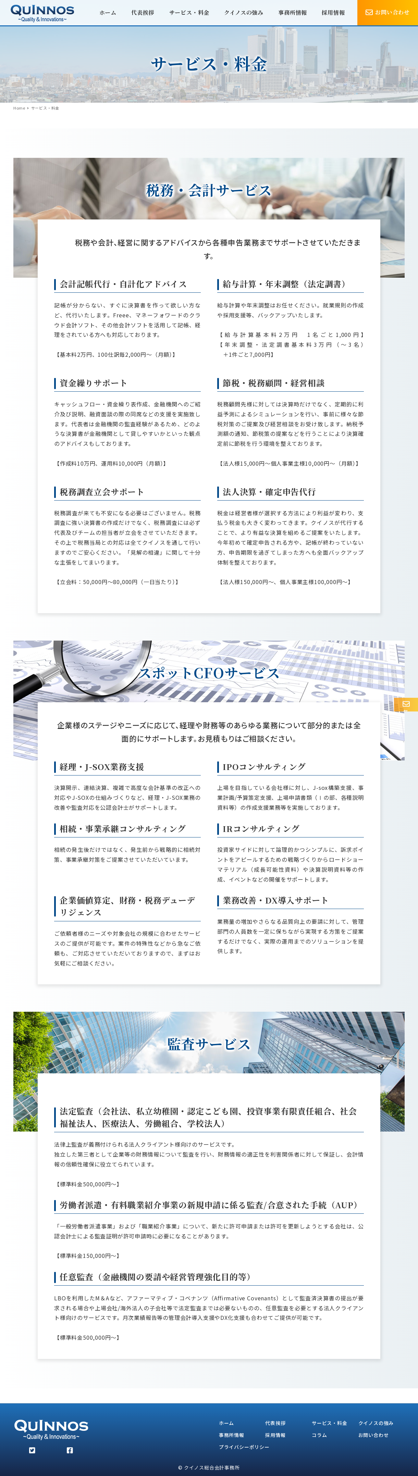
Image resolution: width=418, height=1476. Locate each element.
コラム (319, 1434)
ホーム (226, 1423)
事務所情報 (231, 1434)
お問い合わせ (373, 1434)
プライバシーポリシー (244, 1446)
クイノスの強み (376, 1423)
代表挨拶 (275, 1423)
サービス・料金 (329, 1423)
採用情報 (275, 1434)
